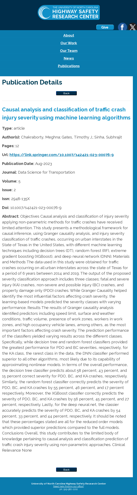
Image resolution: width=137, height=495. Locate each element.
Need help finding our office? (68, 486)
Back (66, 93)
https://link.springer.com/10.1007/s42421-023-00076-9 (62, 155)
